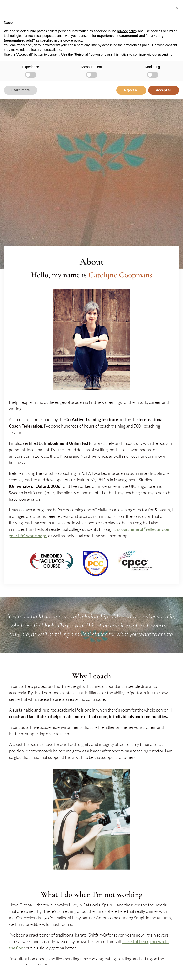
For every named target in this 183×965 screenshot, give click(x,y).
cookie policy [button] (72, 40)
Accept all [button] (164, 90)
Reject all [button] (131, 90)
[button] (177, 7)
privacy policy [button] (127, 31)
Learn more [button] (20, 90)
